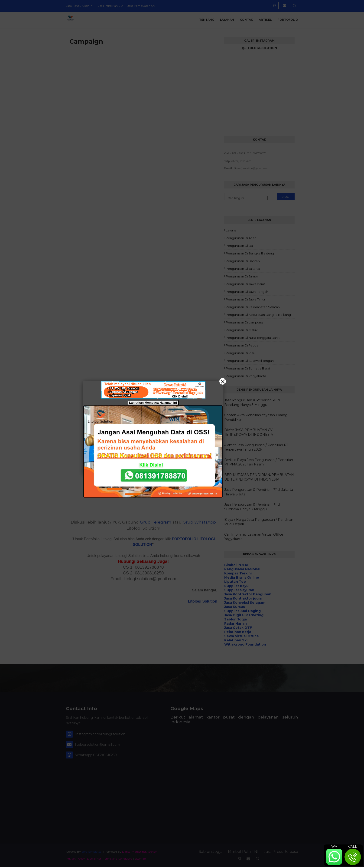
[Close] (222, 381)
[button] (182, 433)
